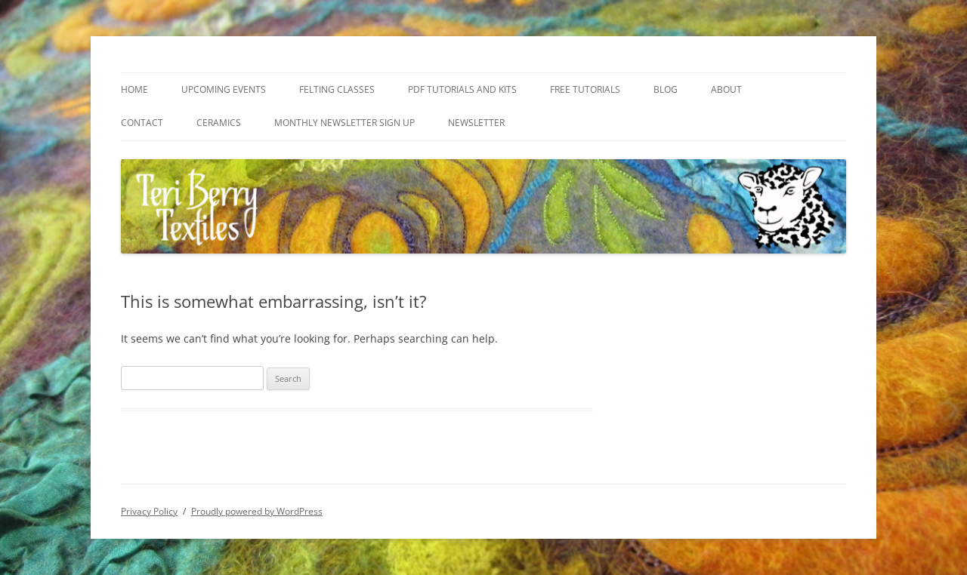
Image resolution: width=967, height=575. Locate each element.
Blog (665, 89)
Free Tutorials (585, 89)
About (726, 89)
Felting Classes (337, 89)
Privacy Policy (149, 511)
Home (134, 89)
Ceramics (218, 122)
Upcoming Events (223, 89)
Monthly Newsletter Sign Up (344, 122)
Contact (142, 122)
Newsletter (476, 122)
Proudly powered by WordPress (257, 511)
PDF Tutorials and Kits (462, 89)
